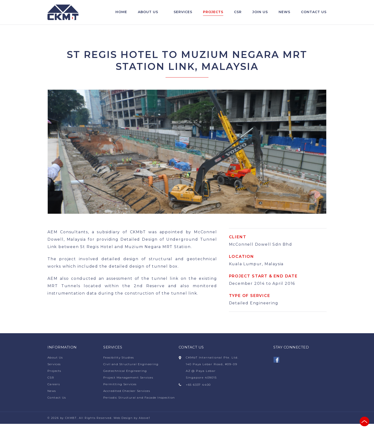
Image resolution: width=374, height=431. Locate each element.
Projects (213, 12)
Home (121, 12)
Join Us (260, 12)
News (284, 12)
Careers (54, 384)
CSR (238, 12)
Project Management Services (129, 378)
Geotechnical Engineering (126, 371)
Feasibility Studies (119, 358)
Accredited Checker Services (127, 391)
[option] (187, 152)
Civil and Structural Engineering (132, 364)
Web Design (123, 425)
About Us (148, 12)
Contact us (314, 12)
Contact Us (57, 398)
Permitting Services (120, 384)
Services (183, 12)
